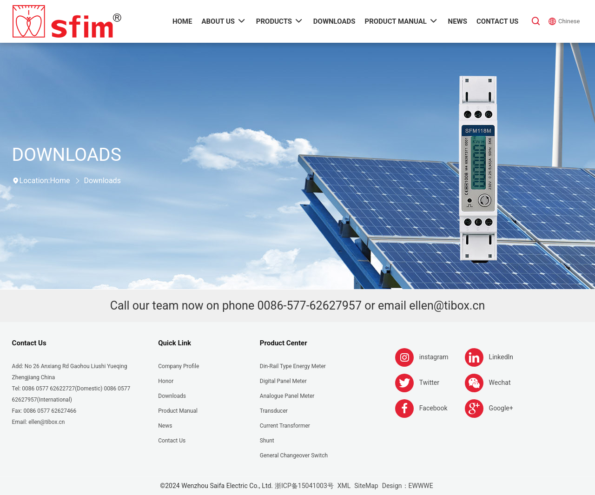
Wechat (500, 382)
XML (344, 485)
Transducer (274, 411)
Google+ (501, 408)
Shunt (267, 440)
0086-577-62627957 (309, 305)
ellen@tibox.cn (447, 305)
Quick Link (174, 343)
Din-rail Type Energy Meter (293, 366)
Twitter (429, 382)
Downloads (102, 180)
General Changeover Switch (294, 455)
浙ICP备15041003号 (304, 485)
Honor (165, 381)
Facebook (433, 408)
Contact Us (29, 343)
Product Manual (178, 411)
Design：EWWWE (407, 485)
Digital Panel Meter (283, 381)
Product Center (283, 343)
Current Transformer (285, 425)
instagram (434, 357)
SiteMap (366, 485)
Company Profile (178, 366)
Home (60, 180)
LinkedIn (501, 357)
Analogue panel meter (287, 396)
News (165, 425)
